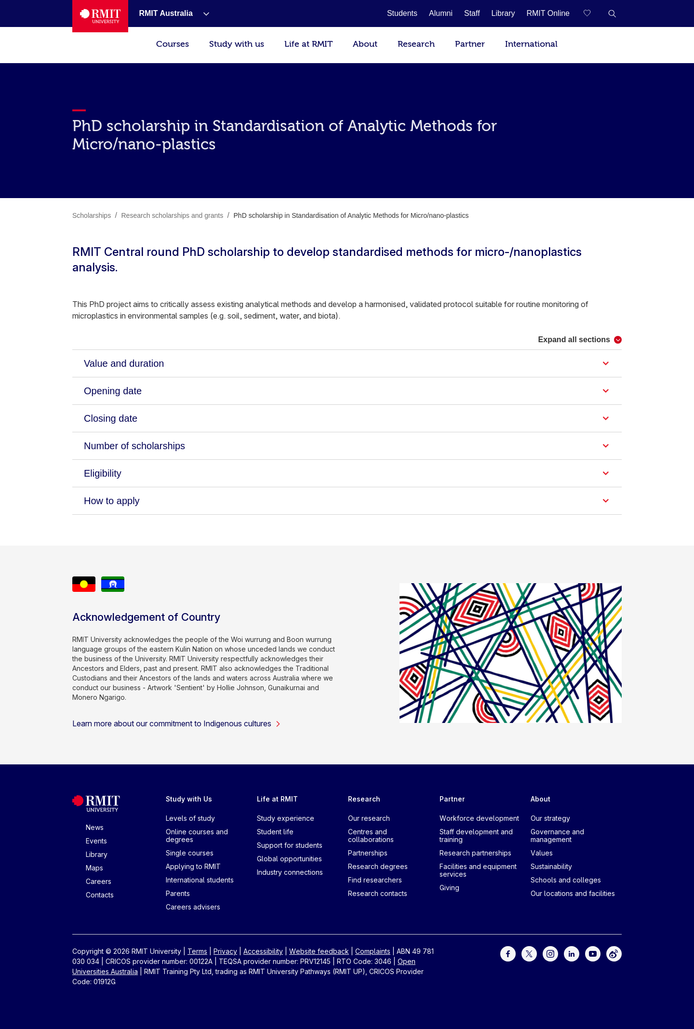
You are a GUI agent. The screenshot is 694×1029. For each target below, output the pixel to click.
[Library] (503, 13)
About (365, 44)
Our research (369, 818)
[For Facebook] (508, 953)
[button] (612, 13)
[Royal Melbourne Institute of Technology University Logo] (100, 16)
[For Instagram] (550, 953)
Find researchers (375, 880)
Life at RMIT (308, 44)
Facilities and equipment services (478, 870)
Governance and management (557, 835)
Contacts (100, 895)
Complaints (372, 951)
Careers (98, 881)
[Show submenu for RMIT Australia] (202, 13)
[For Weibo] (614, 953)
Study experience (285, 818)
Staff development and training (476, 835)
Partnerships (367, 853)
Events (96, 841)
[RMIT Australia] (165, 13)
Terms (197, 951)
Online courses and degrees (197, 835)
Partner (470, 44)
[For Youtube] (593, 953)
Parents (178, 893)
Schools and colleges (566, 880)
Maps (94, 868)
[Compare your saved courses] (592, 13)
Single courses (190, 853)
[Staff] (472, 13)
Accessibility (263, 951)
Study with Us (189, 799)
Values (542, 853)
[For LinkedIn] (571, 953)
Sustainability (551, 866)
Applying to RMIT (193, 866)
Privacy (225, 951)
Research (416, 44)
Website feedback (319, 951)
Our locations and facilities (573, 893)
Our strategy (550, 818)
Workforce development (479, 818)
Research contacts (377, 893)
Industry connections (290, 872)
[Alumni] (441, 13)
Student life (275, 832)
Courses (172, 44)
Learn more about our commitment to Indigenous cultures (176, 723)
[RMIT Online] (548, 13)
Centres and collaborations (371, 835)
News (95, 827)
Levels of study (190, 818)
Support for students (289, 845)
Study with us (236, 44)
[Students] (402, 13)
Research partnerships (475, 853)
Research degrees (378, 866)
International (531, 44)
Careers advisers (193, 907)
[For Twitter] (529, 953)
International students (200, 880)
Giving (449, 887)
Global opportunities (289, 859)
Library (96, 854)
